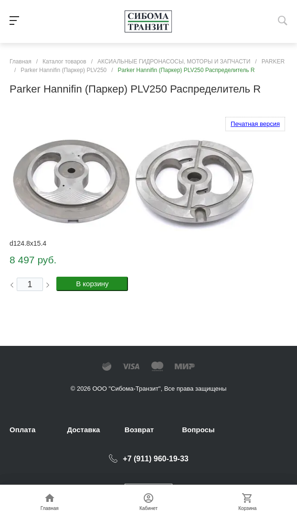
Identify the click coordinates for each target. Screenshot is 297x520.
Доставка (83, 430)
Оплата (22, 430)
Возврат (139, 430)
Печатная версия (255, 123)
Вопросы (198, 430)
